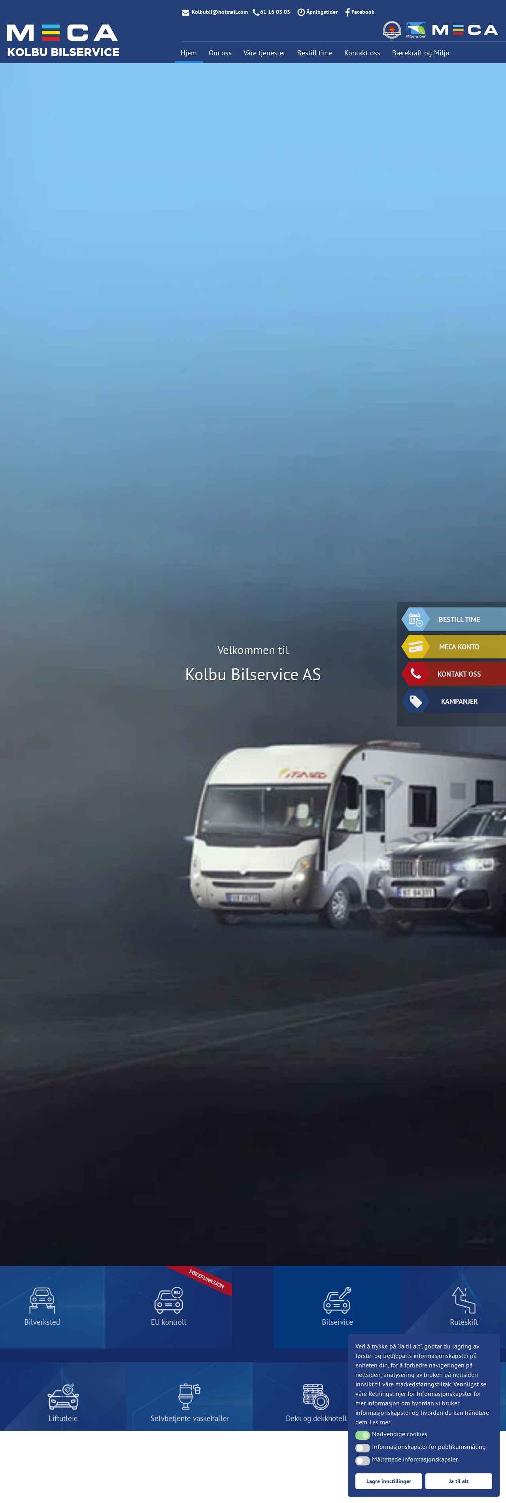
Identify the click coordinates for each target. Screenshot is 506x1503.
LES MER (110, 1307)
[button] (362, 1435)
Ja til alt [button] (458, 1481)
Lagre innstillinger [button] (388, 1481)
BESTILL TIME (444, 619)
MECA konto (444, 646)
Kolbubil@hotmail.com (220, 11)
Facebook (362, 11)
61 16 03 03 (275, 11)
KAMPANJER (443, 701)
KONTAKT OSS (445, 674)
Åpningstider (322, 11)
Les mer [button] (380, 1422)
